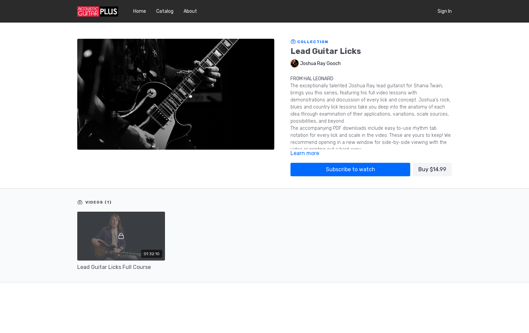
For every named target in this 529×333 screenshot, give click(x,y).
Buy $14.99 (432, 169)
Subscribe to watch (350, 169)
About (190, 11)
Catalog (164, 11)
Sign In (445, 11)
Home (139, 11)
